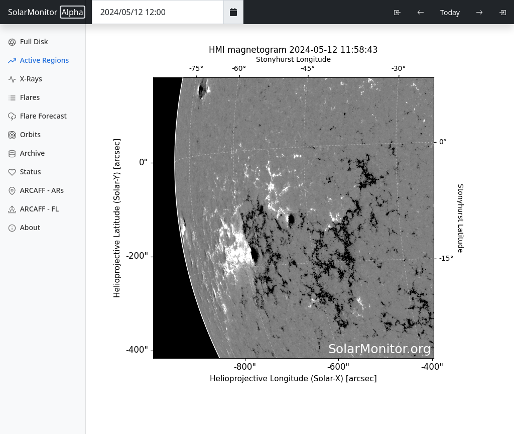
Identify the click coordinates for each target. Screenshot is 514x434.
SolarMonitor (46, 12)
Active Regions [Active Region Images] (38, 60)
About (24, 227)
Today (450, 12)
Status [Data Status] (24, 171)
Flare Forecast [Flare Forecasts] (37, 116)
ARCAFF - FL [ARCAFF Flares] (33, 208)
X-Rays (25, 78)
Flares (24, 97)
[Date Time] (158, 12)
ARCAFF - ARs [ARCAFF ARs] (36, 190)
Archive (26, 153)
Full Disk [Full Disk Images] (28, 41)
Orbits (24, 134)
